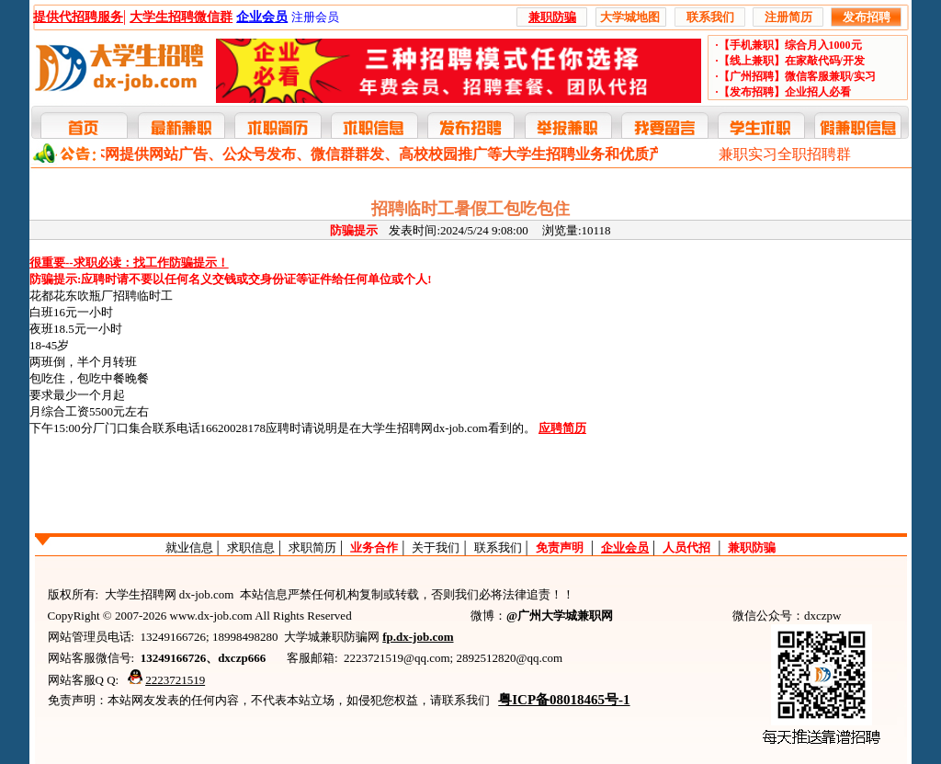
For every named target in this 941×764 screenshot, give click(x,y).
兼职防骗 (752, 547)
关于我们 (435, 547)
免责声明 (560, 547)
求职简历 (312, 547)
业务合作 (374, 547)
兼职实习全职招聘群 (785, 154)
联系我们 (498, 547)
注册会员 (315, 17)
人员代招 (686, 547)
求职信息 (251, 547)
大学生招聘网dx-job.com (424, 428)
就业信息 (189, 547)
